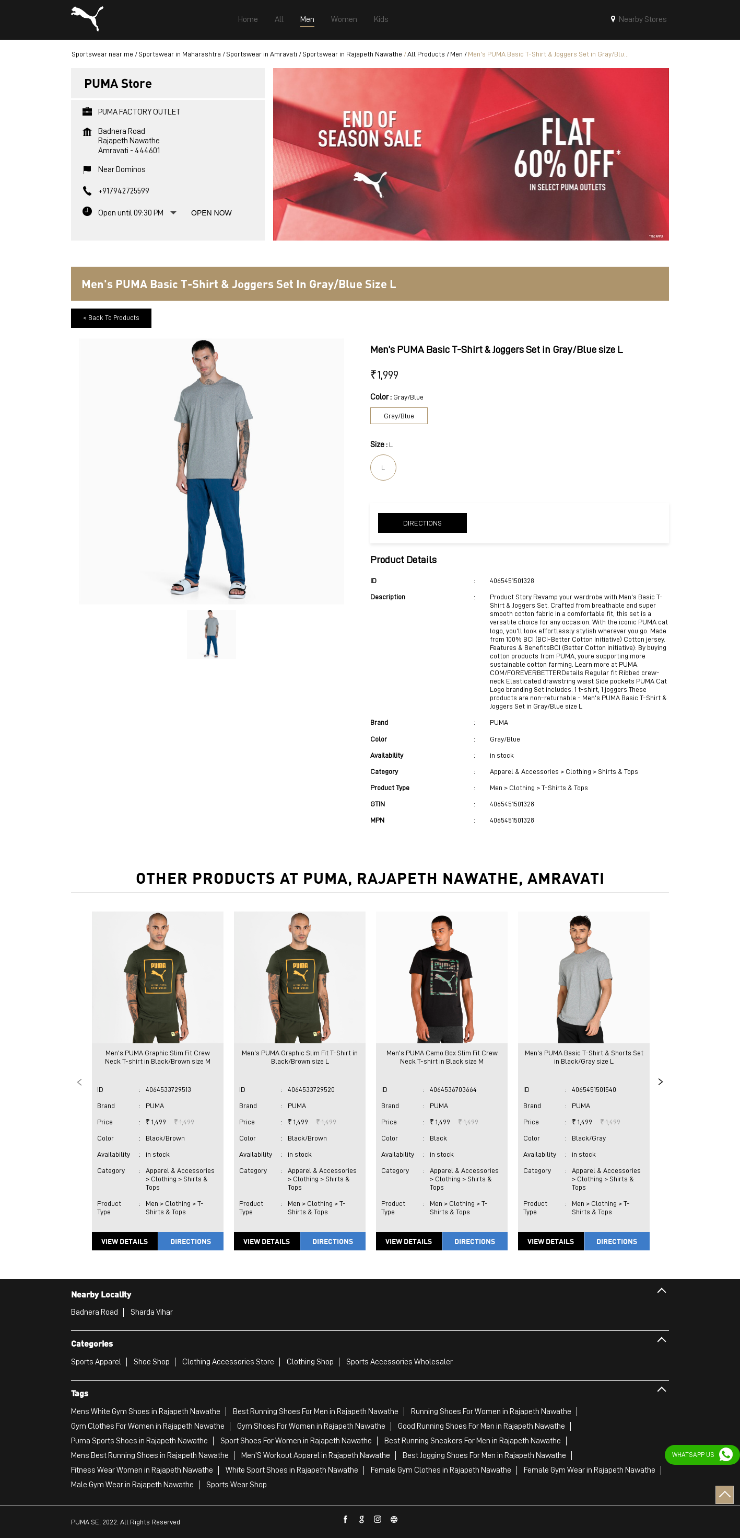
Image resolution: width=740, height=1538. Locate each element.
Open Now (211, 213)
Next (660, 1082)
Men (456, 54)
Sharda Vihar (152, 1312)
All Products (426, 54)
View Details (124, 1241)
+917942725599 (123, 191)
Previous (79, 1082)
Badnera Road (94, 1312)
